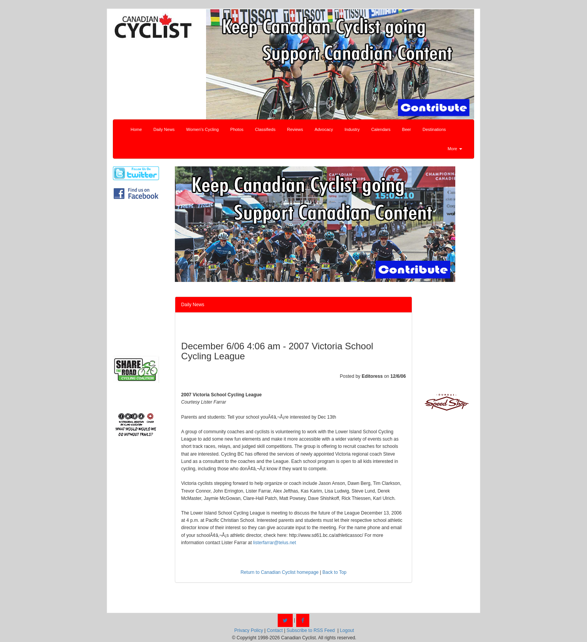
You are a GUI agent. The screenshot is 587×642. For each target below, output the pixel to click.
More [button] (455, 148)
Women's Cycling (202, 129)
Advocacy (324, 129)
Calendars (381, 129)
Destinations (434, 129)
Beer (406, 129)
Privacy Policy (248, 630)
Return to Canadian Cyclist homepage (279, 572)
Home (136, 129)
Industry (352, 129)
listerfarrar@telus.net (274, 542)
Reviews (295, 129)
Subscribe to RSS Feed (311, 630)
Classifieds (265, 129)
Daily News (163, 129)
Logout (347, 630)
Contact (275, 630)
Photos (236, 129)
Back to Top (334, 572)
